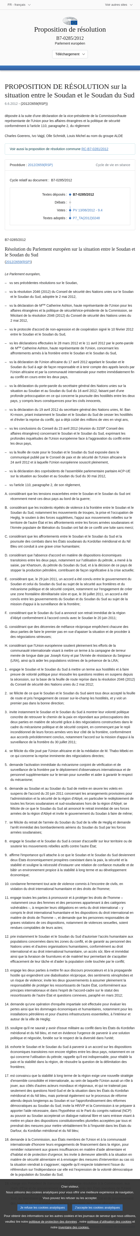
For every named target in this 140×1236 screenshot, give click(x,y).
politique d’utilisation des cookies (109, 1227)
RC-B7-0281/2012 (94, 149)
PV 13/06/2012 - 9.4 (88, 210)
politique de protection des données (53, 1227)
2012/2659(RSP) (40, 165)
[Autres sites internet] (119, 5)
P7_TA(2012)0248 (86, 218)
